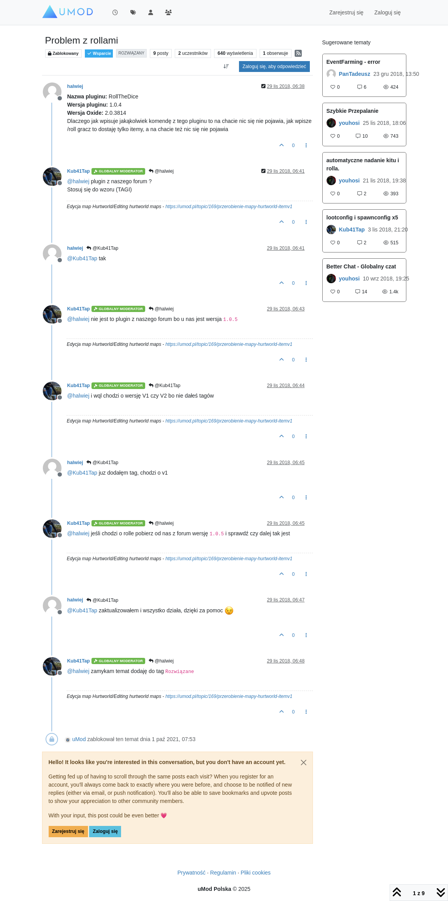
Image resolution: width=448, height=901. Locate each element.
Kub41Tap (78, 171)
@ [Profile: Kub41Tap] (82, 258)
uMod (79, 739)
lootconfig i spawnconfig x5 (362, 217)
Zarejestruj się (68, 831)
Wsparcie (99, 53)
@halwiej (161, 171)
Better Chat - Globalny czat (361, 266)
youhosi (349, 123)
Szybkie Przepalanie (353, 111)
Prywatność (191, 872)
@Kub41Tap (102, 248)
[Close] (304, 762)
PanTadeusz (355, 74)
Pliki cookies (256, 872)
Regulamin (223, 872)
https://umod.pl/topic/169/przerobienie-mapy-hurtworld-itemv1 (228, 206)
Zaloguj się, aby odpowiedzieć (274, 66)
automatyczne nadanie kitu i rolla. (363, 164)
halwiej (75, 86)
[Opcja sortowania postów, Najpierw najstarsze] (226, 66)
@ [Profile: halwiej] (78, 181)
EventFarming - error (353, 62)
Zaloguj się (105, 831)
